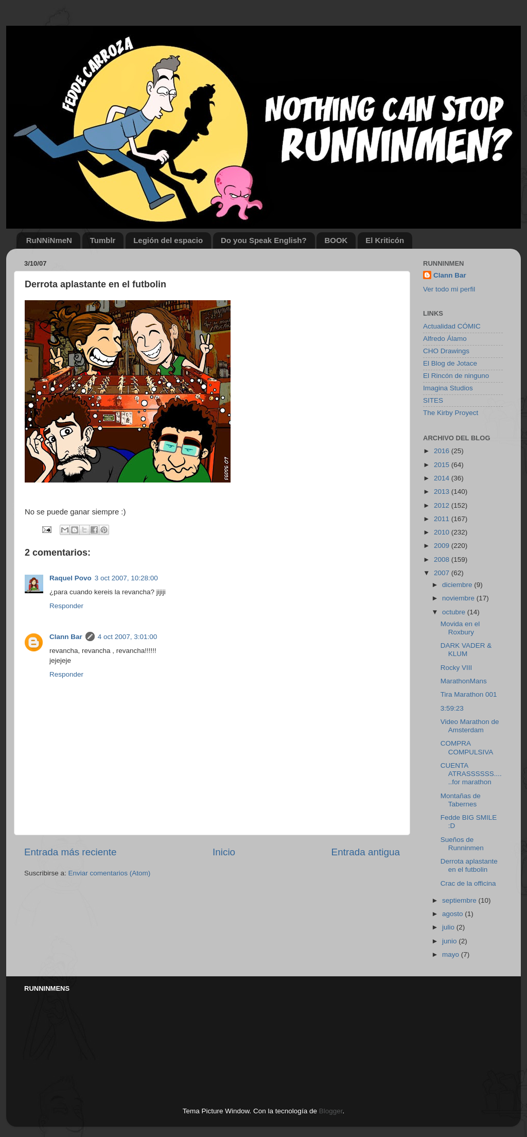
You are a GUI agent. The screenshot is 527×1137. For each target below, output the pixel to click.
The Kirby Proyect (450, 413)
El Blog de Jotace (450, 363)
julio (449, 927)
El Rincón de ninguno (456, 376)
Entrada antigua (365, 852)
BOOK (335, 240)
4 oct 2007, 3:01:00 (127, 637)
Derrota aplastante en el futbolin (469, 865)
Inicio (224, 852)
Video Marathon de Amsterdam (470, 726)
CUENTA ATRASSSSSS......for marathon (471, 774)
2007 (442, 573)
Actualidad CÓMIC (452, 326)
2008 (442, 559)
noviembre (459, 598)
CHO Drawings (446, 351)
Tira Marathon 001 (469, 694)
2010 (442, 532)
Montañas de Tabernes (461, 800)
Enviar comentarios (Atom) (109, 873)
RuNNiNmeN (49, 240)
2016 (442, 451)
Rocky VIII (456, 667)
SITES (433, 400)
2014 (442, 478)
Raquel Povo (70, 578)
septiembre (460, 900)
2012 (442, 505)
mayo (451, 954)
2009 (442, 545)
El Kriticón (384, 240)
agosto (453, 914)
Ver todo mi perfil (449, 289)
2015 (442, 465)
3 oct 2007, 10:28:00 (126, 578)
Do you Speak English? (264, 240)
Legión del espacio (168, 240)
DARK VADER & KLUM (466, 650)
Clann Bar (65, 637)
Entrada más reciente (70, 852)
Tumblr (103, 240)
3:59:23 (452, 708)
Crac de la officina (468, 883)
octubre (454, 612)
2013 (442, 491)
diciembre (458, 585)
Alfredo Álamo (445, 338)
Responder (66, 606)
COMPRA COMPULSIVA (467, 747)
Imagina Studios (448, 388)
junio (450, 941)
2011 (442, 519)
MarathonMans (464, 681)
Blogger (331, 1111)
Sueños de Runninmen (462, 844)
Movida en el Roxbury (460, 628)
